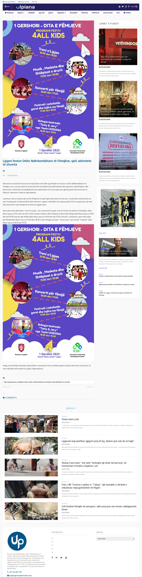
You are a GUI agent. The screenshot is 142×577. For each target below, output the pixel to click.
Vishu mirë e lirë (70, 419)
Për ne (34, 2)
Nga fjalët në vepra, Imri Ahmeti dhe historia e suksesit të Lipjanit (117, 252)
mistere (95, 12)
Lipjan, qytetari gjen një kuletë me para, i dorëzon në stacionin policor (22, 390)
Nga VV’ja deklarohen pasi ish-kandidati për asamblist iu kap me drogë (116, 59)
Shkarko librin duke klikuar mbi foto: (116, 207)
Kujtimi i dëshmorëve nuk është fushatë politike (116, 276)
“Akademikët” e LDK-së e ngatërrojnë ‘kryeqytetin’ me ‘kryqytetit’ (117, 165)
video (127, 12)
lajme (20, 12)
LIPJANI (31, 12)
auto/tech (108, 12)
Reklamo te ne (23, 2)
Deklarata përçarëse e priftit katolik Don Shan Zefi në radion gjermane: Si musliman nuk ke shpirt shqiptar (117, 111)
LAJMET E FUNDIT (109, 23)
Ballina (56, 538)
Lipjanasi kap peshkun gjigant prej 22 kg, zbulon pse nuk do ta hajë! (98, 441)
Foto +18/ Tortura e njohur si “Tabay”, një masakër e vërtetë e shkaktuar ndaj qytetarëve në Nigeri (94, 486)
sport (50, 12)
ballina (9, 12)
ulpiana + (61, 12)
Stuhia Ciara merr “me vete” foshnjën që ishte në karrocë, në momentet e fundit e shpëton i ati (94, 464)
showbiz (73, 12)
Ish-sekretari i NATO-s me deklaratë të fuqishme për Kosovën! (57, 180)
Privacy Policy (9, 2)
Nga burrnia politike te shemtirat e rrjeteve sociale (116, 284)
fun (118, 12)
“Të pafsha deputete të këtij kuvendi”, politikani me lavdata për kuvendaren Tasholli (72, 390)
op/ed (41, 12)
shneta (84, 12)
